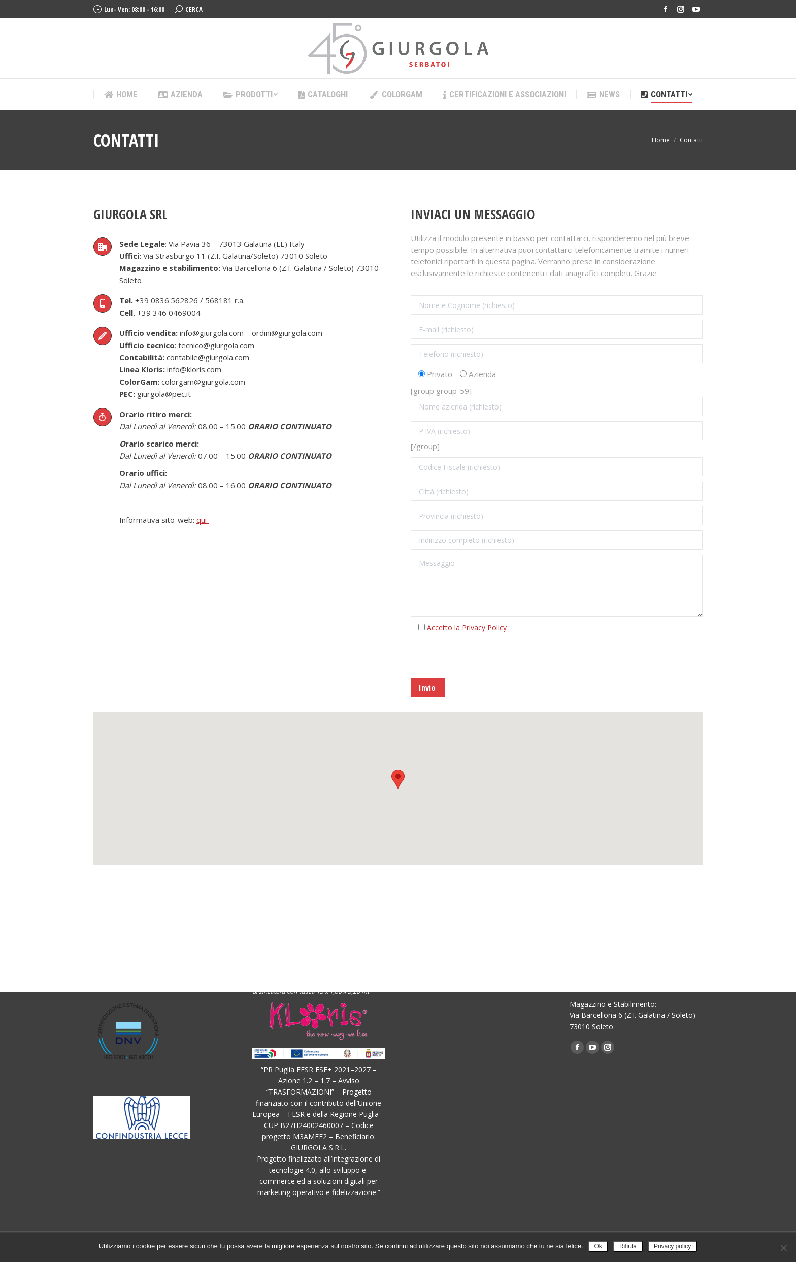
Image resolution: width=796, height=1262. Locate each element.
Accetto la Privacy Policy (467, 627)
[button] (398, 779)
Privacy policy (672, 1246)
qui (202, 520)
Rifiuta (628, 1246)
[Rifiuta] (783, 1248)
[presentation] (488, 658)
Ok (598, 1246)
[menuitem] (121, 94)
